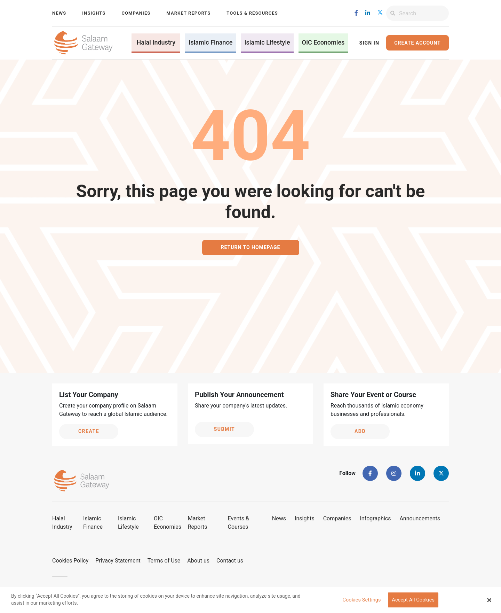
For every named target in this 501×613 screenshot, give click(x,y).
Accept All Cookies (413, 600)
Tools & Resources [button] (252, 13)
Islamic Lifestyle (267, 42)
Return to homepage (250, 247)
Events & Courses (238, 522)
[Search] (424, 13)
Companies (135, 13)
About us (198, 560)
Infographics (375, 518)
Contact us (229, 560)
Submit (224, 429)
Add (360, 431)
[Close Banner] (489, 600)
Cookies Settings (361, 600)
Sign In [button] (369, 43)
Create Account (417, 43)
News (59, 13)
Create (88, 431)
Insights (93, 13)
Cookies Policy (70, 560)
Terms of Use (164, 560)
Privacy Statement (117, 560)
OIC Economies (323, 42)
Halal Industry (155, 42)
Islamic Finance (210, 42)
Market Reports (188, 13)
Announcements (419, 518)
